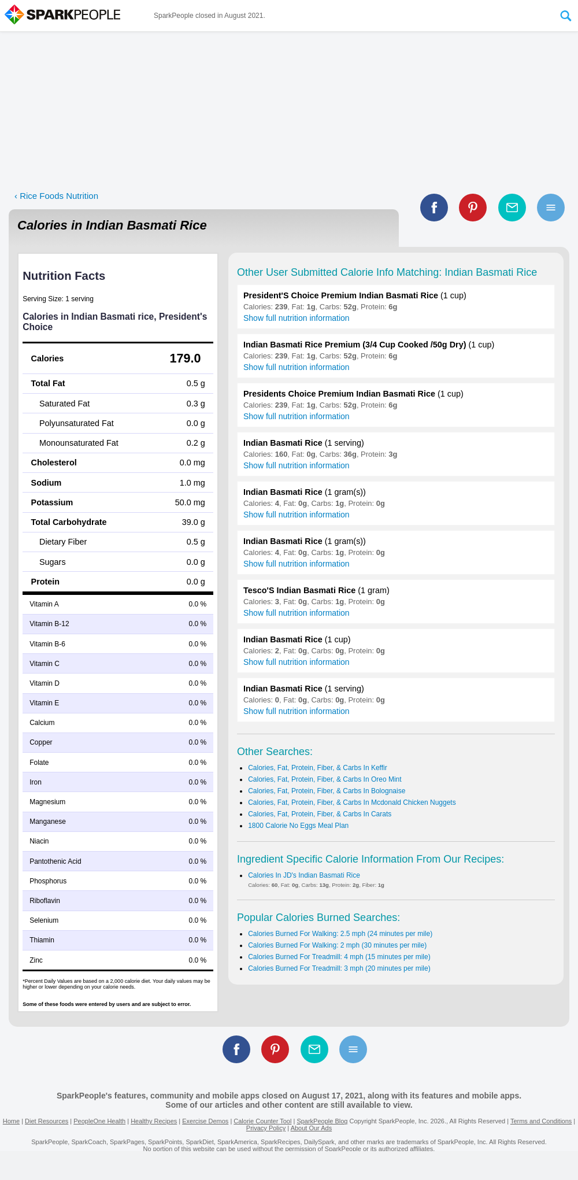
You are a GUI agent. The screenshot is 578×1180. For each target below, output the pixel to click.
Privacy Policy (266, 1127)
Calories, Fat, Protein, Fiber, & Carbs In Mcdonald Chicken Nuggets (352, 802)
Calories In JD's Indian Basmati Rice (304, 875)
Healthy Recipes (154, 1121)
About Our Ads (311, 1127)
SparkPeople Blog (322, 1121)
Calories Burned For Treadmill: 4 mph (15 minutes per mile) (339, 957)
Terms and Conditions (541, 1121)
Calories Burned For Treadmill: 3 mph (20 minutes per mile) (339, 968)
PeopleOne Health (99, 1121)
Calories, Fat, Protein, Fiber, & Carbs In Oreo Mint (324, 779)
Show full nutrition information (296, 318)
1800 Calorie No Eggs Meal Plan (298, 826)
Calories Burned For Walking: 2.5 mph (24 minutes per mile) (340, 934)
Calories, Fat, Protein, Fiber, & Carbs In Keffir (317, 768)
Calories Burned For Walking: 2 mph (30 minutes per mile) (337, 945)
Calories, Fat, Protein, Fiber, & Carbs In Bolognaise (326, 791)
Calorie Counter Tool (262, 1121)
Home (11, 1121)
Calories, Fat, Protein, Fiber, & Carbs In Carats (319, 814)
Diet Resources (46, 1121)
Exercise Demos (205, 1121)
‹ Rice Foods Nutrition (56, 196)
